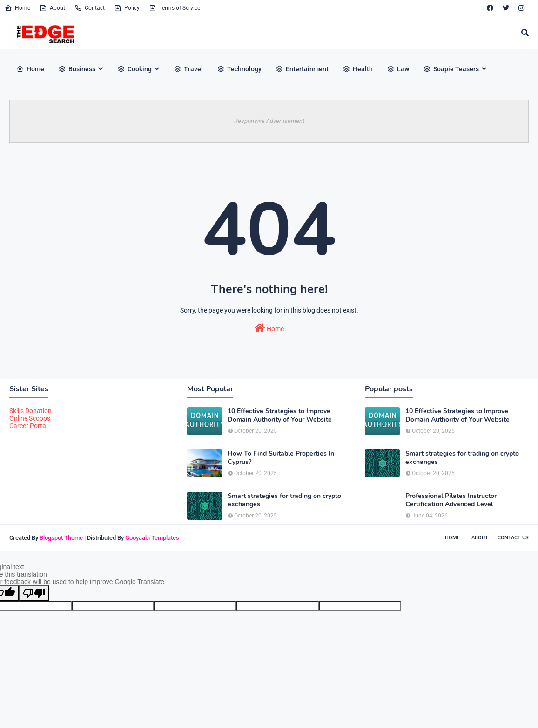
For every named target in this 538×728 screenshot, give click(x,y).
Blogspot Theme (61, 537)
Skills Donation (30, 411)
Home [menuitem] (30, 69)
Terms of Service (174, 8)
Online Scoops (29, 418)
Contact (89, 8)
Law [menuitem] (398, 69)
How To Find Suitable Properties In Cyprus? (281, 457)
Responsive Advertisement (269, 120)
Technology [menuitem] (239, 69)
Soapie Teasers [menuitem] (451, 69)
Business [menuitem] (76, 69)
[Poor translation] (34, 593)
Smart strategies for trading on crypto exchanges (284, 500)
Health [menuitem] (358, 69)
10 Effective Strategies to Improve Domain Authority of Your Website (280, 415)
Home (17, 8)
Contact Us (513, 538)
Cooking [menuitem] (134, 69)
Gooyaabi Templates (152, 537)
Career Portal (28, 425)
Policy (127, 8)
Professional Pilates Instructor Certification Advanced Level (451, 500)
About (52, 8)
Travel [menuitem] (188, 69)
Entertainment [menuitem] (302, 69)
